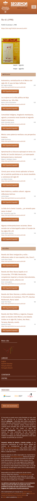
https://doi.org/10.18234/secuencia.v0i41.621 (13, 303)
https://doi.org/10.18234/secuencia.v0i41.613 (13, 141)
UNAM (4, 497)
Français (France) (6, 366)
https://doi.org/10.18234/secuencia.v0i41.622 (13, 326)
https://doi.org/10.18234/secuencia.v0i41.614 (13, 161)
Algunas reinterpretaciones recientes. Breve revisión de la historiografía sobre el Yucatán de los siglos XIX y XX (18, 228)
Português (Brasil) (6, 368)
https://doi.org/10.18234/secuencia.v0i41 (14, 28)
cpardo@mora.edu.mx (17, 456)
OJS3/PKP (19, 497)
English (3, 361)
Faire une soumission (10, 406)
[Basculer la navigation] (33, 7)
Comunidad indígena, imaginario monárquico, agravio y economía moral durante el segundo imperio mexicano (17, 117)
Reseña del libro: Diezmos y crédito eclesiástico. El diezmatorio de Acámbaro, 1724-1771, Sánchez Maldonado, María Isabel (18, 297)
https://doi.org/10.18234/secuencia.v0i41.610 (13, 87)
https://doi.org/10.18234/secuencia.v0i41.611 (13, 104)
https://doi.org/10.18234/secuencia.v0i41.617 (13, 215)
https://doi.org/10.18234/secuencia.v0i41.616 (13, 198)
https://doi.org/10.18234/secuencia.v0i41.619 (13, 261)
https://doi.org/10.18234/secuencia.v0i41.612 (13, 124)
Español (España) (6, 363)
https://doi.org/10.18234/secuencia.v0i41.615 (13, 181)
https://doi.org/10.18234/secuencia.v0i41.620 (13, 284)
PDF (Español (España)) (10, 91)
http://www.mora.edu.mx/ (12, 448)
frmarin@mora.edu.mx (25, 474)
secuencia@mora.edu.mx (8, 469)
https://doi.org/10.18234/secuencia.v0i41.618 (13, 235)
